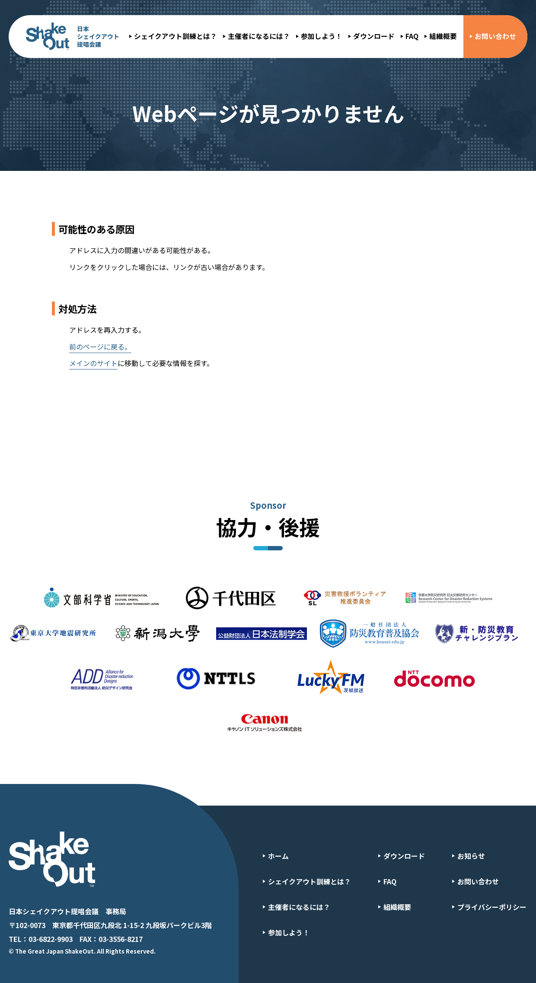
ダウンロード (374, 36)
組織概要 (443, 36)
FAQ (411, 36)
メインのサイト (93, 363)
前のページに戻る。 (100, 346)
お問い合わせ (495, 36)
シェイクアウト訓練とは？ (175, 36)
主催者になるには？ (259, 36)
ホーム (278, 856)
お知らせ (471, 856)
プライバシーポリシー (491, 907)
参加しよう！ (321, 36)
